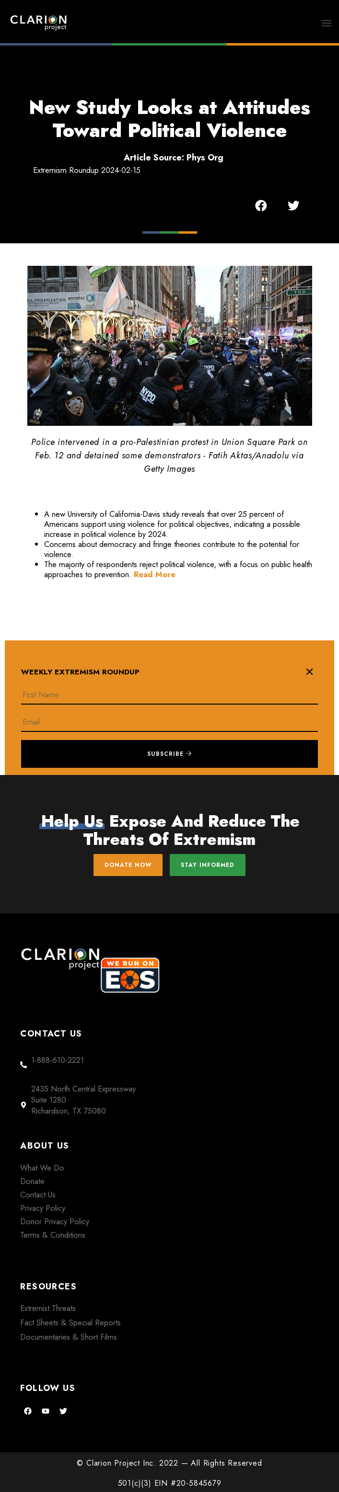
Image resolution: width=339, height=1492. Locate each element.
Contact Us (38, 1194)
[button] (327, 23)
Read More (154, 574)
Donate (32, 1181)
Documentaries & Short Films (68, 1337)
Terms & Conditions (52, 1235)
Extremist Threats (48, 1308)
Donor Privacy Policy (54, 1221)
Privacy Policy (42, 1208)
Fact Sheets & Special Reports (70, 1322)
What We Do (42, 1167)
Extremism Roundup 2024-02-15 (86, 170)
